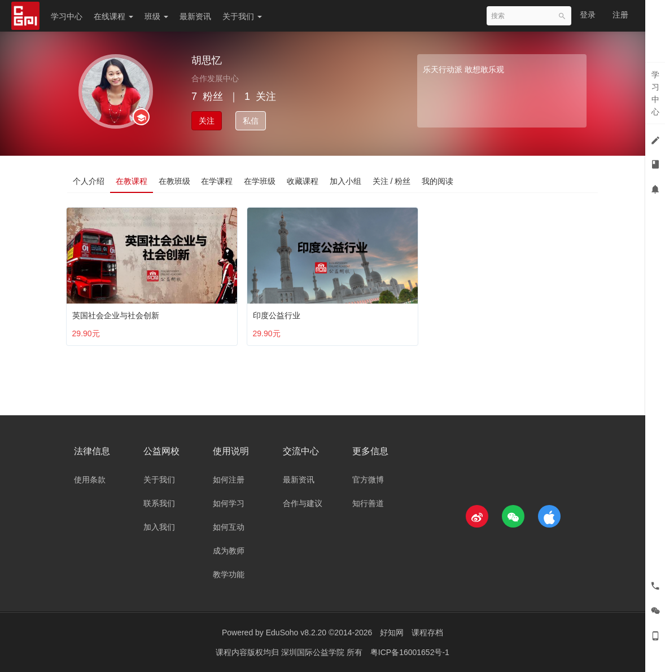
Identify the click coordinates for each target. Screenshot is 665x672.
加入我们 (159, 527)
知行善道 (368, 503)
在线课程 (113, 16)
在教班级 (174, 181)
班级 (156, 16)
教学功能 (228, 574)
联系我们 (159, 503)
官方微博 (368, 479)
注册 (620, 14)
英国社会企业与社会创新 (118, 312)
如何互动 (228, 527)
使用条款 (90, 479)
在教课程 (131, 181)
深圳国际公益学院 (314, 652)
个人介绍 (88, 181)
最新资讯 (195, 16)
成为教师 (228, 550)
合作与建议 (302, 503)
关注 (207, 120)
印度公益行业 (279, 312)
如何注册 (228, 479)
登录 (588, 14)
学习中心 (66, 16)
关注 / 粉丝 (392, 181)
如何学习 (228, 503)
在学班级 (260, 181)
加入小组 (346, 181)
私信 (251, 120)
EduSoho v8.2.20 (296, 632)
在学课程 (217, 181)
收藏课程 (303, 181)
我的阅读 (438, 181)
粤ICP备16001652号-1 (409, 652)
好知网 (392, 632)
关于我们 (242, 16)
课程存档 (427, 632)
